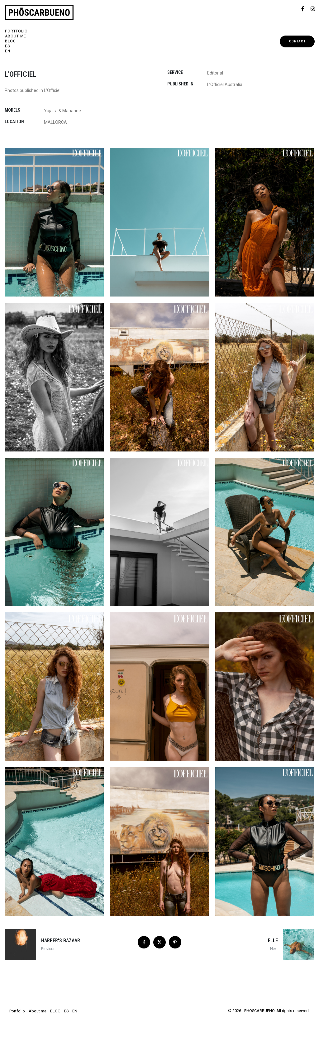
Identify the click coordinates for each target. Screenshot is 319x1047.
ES (7, 46)
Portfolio (16, 31)
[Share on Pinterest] (175, 942)
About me (15, 36)
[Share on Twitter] (159, 942)
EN (7, 51)
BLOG (10, 41)
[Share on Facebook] (144, 942)
